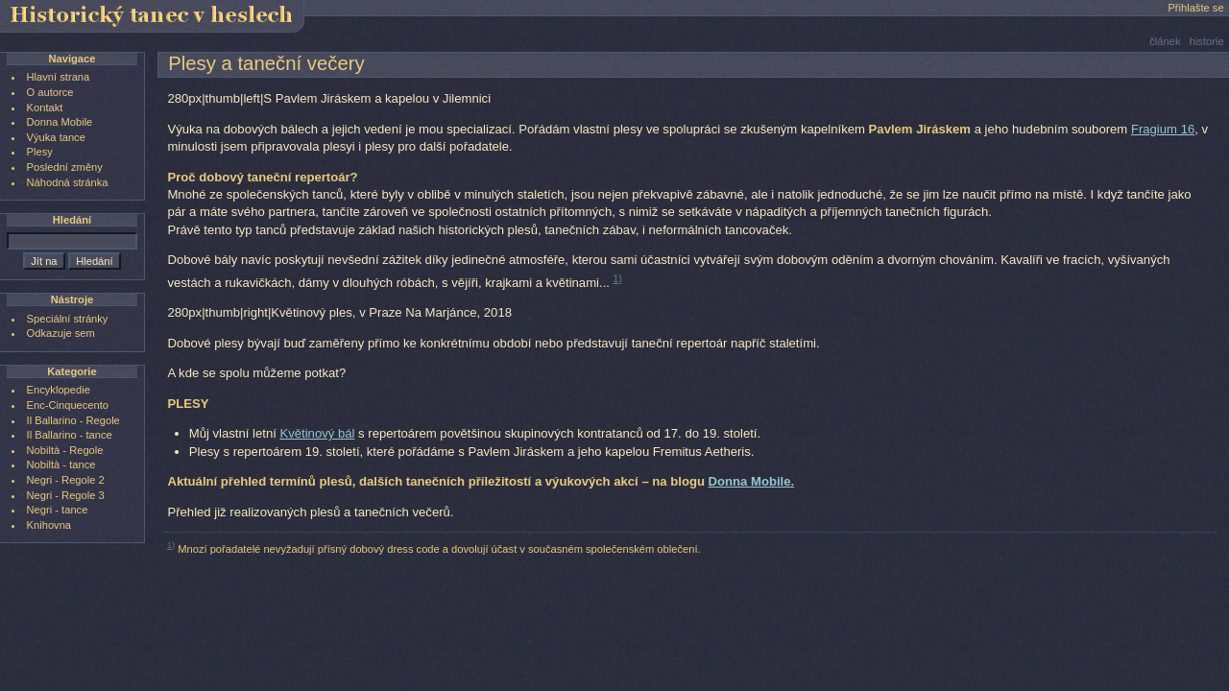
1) (617, 278)
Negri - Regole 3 (66, 495)
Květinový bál (316, 433)
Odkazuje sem (61, 333)
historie (1207, 41)
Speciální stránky (67, 318)
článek (1164, 41)
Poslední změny (65, 167)
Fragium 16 (1162, 129)
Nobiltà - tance (61, 464)
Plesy (40, 151)
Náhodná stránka (67, 182)
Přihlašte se (1195, 7)
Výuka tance (56, 137)
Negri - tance (57, 509)
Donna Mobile (60, 122)
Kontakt (45, 107)
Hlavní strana (58, 77)
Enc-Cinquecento (67, 405)
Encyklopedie (58, 389)
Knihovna (49, 525)
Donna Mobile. (752, 481)
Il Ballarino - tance (69, 435)
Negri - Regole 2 (66, 480)
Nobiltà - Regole (65, 450)
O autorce (50, 92)
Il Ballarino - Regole (73, 420)
